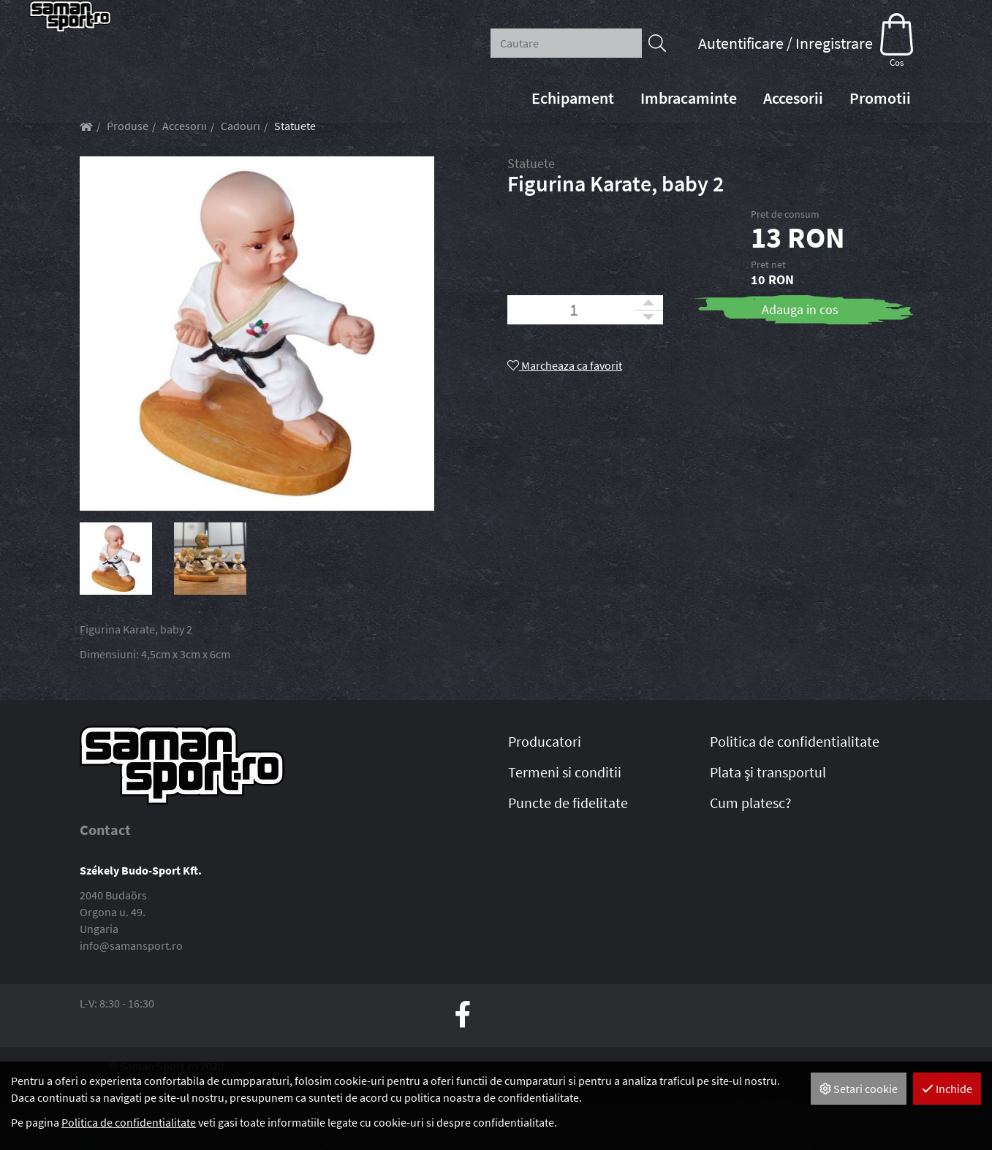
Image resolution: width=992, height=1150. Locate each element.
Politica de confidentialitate (128, 1122)
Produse (127, 174)
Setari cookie (858, 1088)
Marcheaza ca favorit (564, 413)
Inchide (947, 1088)
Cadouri (240, 174)
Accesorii (184, 174)
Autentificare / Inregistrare (785, 43)
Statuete (295, 174)
